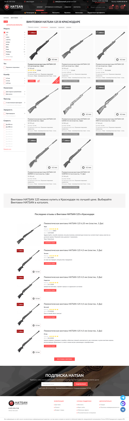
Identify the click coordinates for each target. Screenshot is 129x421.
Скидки (103, 404)
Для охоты (9, 94)
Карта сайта (81, 407)
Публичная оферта (83, 410)
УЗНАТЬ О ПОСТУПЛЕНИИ (70, 81)
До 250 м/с (9, 134)
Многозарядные (10, 116)
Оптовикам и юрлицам (53, 7)
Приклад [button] (7, 99)
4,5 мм (8, 78)
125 (7, 32)
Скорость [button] (7, 121)
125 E (7, 37)
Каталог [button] (40, 7)
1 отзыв (39, 70)
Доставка (58, 404)
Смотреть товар (50, 242)
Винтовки (44, 12)
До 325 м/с (9, 144)
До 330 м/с (9, 146)
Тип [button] (5, 64)
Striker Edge (9, 56)
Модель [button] (7, 29)
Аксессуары (79, 12)
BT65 (7, 44)
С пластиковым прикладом (14, 102)
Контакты (77, 7)
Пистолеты (55, 12)
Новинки (67, 7)
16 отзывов (108, 70)
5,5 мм (8, 80)
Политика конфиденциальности (110, 407)
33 (7, 35)
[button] (100, 2)
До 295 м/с (9, 139)
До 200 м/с (9, 129)
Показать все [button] (7, 59)
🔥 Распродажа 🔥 (30, 12)
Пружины (67, 12)
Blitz (7, 47)
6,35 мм (8, 83)
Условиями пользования (80, 388)
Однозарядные (10, 113)
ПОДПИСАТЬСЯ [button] (81, 384)
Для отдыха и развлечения (13, 91)
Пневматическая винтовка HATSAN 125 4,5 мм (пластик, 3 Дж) (73, 250)
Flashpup (8, 52)
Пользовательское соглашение (87, 412)
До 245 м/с (9, 131)
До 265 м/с (9, 136)
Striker (8, 54)
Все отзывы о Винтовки (64, 359)
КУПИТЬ (32, 81)
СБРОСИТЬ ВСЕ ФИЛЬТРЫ (14, 25)
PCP (7, 69)
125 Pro (8, 39)
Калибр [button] (6, 74)
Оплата (57, 407)
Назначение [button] (8, 88)
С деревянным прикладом (13, 105)
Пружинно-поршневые (12, 67)
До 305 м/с (9, 124)
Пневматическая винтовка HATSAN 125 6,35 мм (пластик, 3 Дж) (73, 223)
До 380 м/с (9, 127)
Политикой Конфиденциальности (64, 388)
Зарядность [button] (8, 110)
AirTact (8, 42)
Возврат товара (59, 410)
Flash (7, 49)
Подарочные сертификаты (96, 12)
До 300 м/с (9, 141)
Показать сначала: (33, 27)
